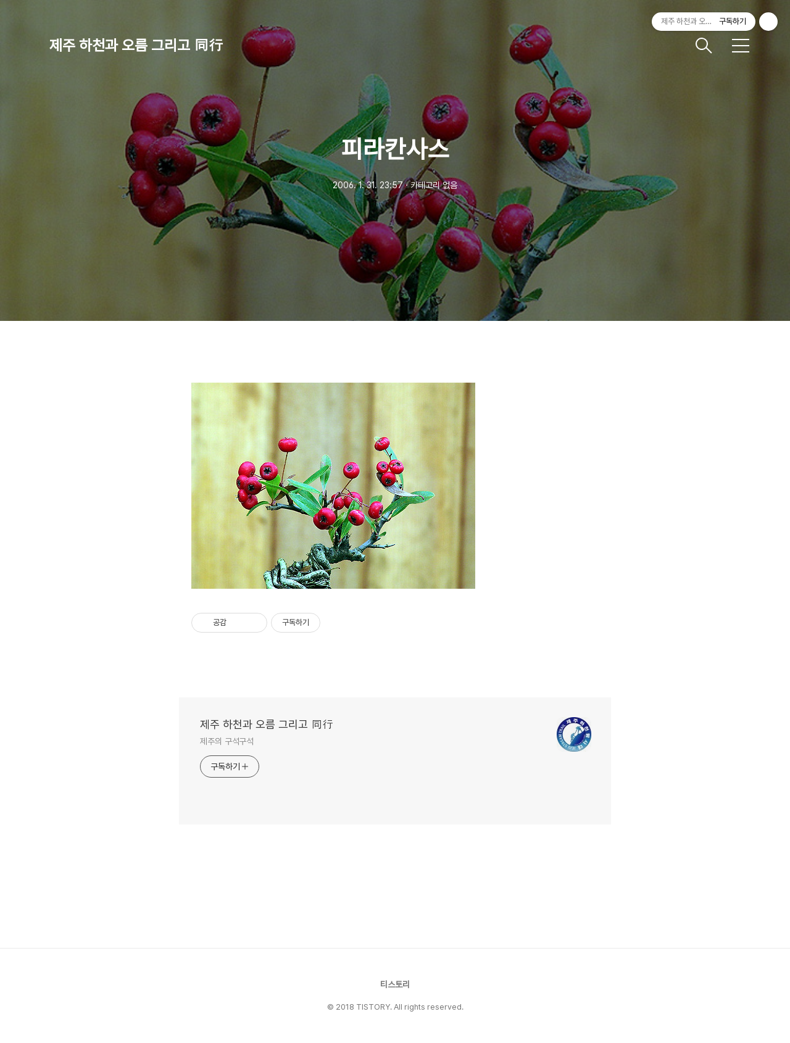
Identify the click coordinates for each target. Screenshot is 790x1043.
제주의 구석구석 (227, 741)
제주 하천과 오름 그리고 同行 (136, 45)
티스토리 (395, 984)
